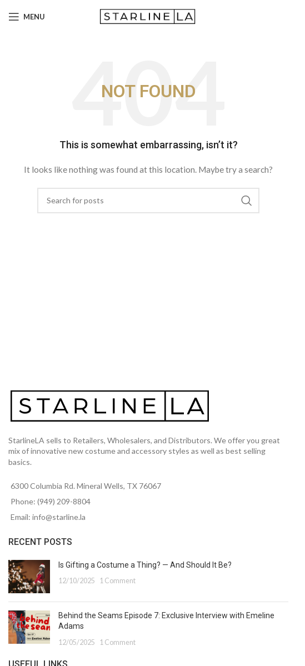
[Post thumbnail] (29, 576)
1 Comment (117, 581)
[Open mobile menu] (27, 17)
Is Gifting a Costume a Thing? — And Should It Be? (145, 564)
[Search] (148, 200)
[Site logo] (148, 16)
